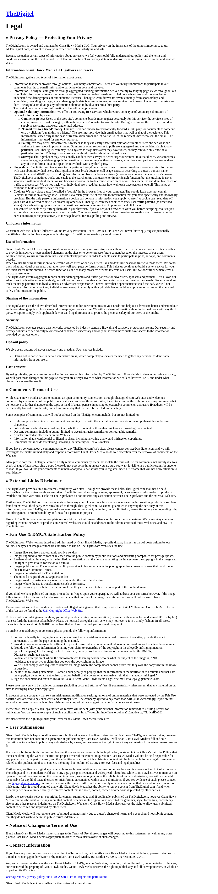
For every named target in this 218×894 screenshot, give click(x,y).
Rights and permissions (92, 876)
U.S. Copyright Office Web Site (62, 610)
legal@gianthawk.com (26, 783)
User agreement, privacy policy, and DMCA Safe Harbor (41, 876)
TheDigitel (20, 13)
